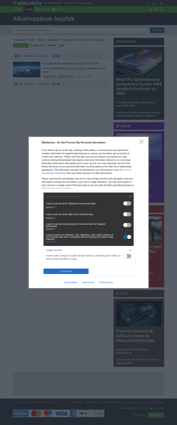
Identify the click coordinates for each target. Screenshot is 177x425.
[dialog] (89, 212)
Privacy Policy (106, 282)
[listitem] (88, 196)
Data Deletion (71, 282)
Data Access (88, 282)
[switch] (127, 203)
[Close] (142, 143)
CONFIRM (66, 271)
